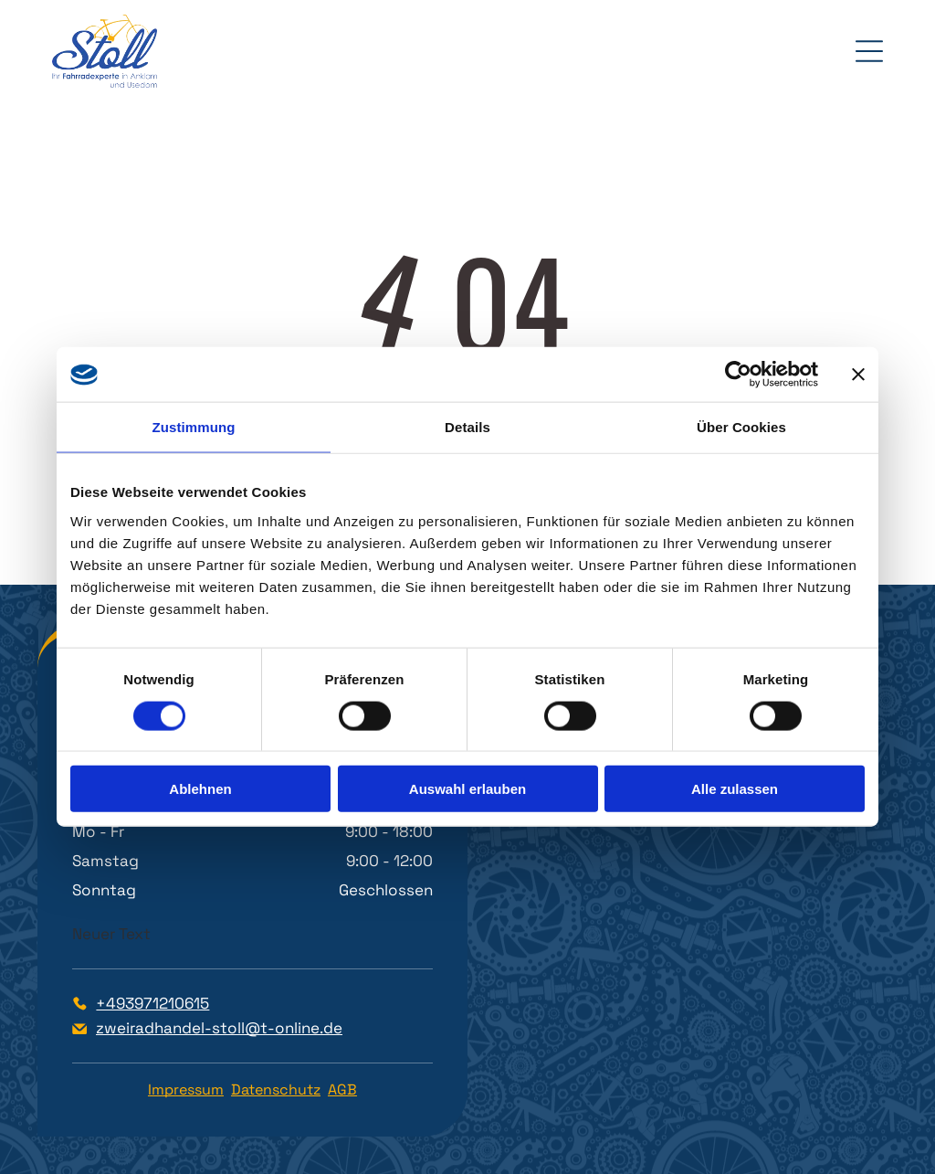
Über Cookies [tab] (741, 427)
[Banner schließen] (858, 374)
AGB (342, 1089)
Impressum (186, 1089)
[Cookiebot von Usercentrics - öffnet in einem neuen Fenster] (738, 374)
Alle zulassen (734, 789)
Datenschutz (275, 1089)
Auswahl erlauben (467, 789)
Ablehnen (200, 789)
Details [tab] (467, 427)
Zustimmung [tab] (194, 427)
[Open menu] (869, 51)
